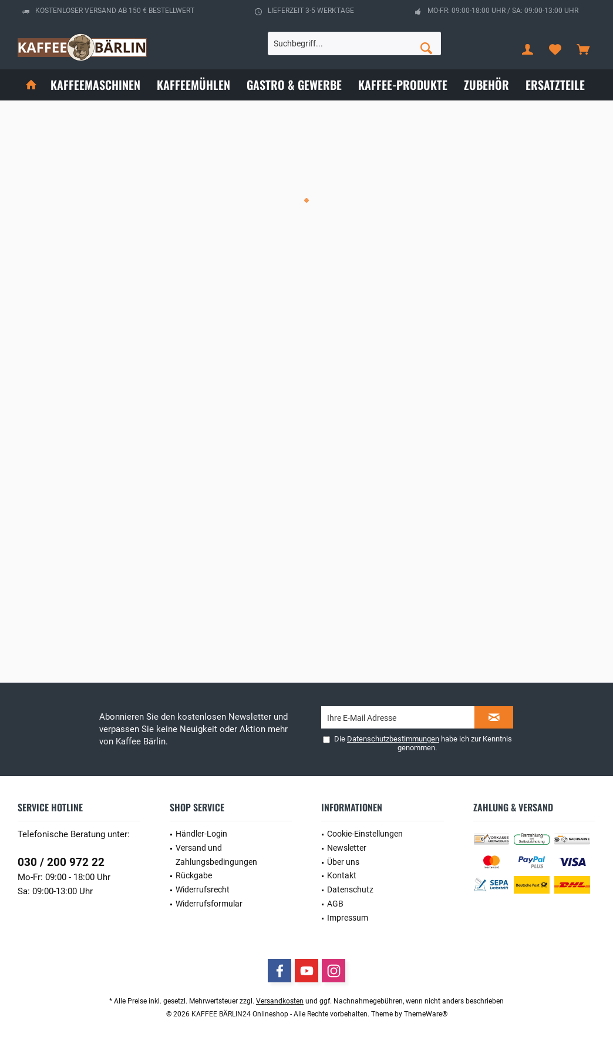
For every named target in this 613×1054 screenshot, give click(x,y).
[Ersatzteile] (555, 84)
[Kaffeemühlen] (193, 84)
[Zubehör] (486, 84)
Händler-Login (201, 833)
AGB (335, 903)
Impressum (347, 917)
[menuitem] (583, 49)
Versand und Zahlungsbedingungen (216, 855)
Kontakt (341, 875)
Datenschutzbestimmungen (393, 738)
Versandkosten (280, 1001)
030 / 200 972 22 (61, 862)
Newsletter (346, 847)
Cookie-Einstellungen (365, 833)
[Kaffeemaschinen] (95, 84)
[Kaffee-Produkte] (403, 84)
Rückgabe (194, 875)
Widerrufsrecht (203, 889)
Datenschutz (350, 889)
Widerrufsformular (209, 903)
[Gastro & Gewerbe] (294, 84)
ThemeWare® (425, 1014)
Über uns (343, 862)
